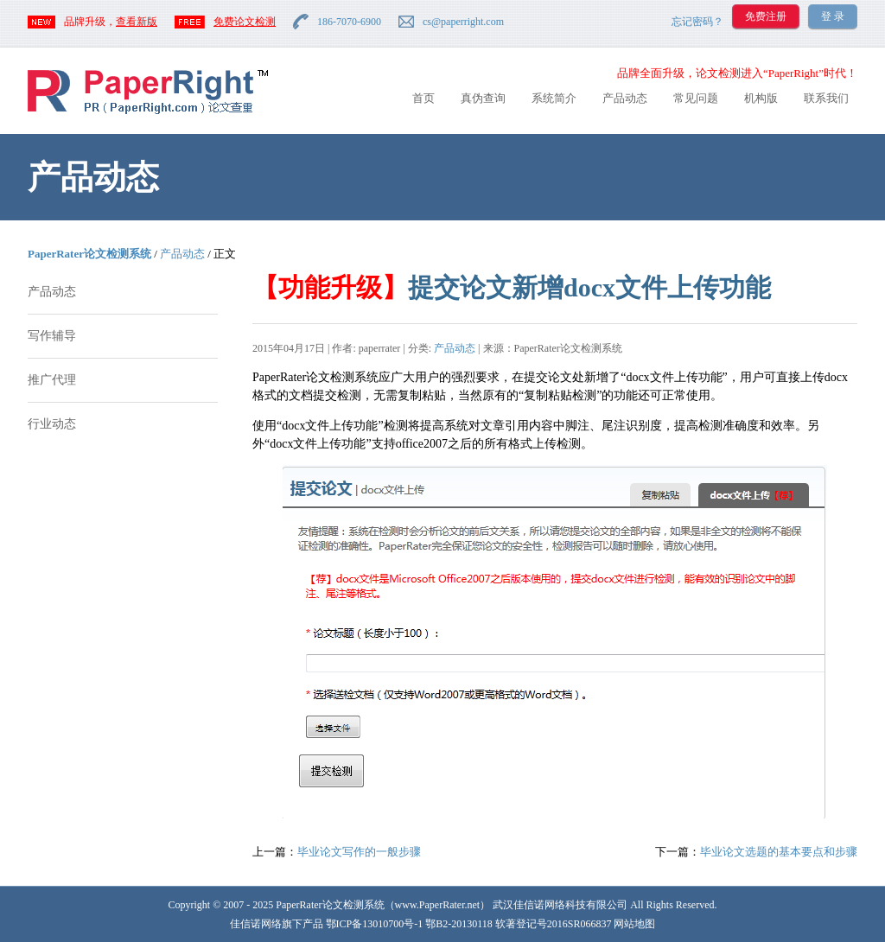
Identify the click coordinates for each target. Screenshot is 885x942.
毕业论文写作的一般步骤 (359, 851)
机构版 (761, 98)
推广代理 (52, 379)
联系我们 (826, 98)
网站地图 (634, 924)
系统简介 (554, 98)
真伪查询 (483, 98)
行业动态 (52, 423)
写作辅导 (52, 335)
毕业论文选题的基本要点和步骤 (778, 851)
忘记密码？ (697, 22)
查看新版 (136, 22)
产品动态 (624, 98)
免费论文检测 (244, 22)
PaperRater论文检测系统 (89, 253)
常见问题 (695, 98)
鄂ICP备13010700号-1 (374, 924)
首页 (423, 98)
